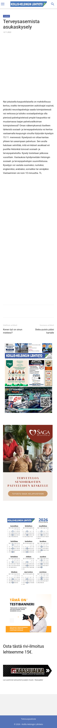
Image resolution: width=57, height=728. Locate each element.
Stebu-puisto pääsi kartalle (44, 331)
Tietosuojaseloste (28, 719)
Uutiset (6, 16)
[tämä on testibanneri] (28, 631)
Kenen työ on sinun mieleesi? (12, 331)
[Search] (52, 4)
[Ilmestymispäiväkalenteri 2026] (28, 586)
